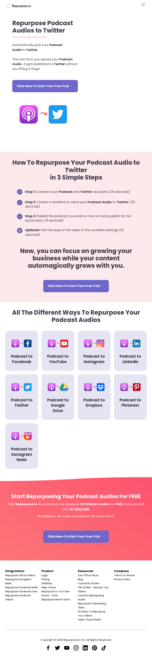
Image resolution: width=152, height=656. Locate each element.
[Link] (48, 648)
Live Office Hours (88, 575)
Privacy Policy (122, 579)
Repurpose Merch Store (55, 599)
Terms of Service (124, 575)
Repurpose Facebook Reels (21, 587)
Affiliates (46, 583)
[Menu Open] (125, 4)
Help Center (48, 587)
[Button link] (45, 86)
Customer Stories (88, 583)
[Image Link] (19, 5)
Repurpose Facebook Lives (21, 591)
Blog (80, 579)
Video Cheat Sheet (89, 619)
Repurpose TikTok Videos (20, 575)
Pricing (45, 579)
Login (44, 575)
